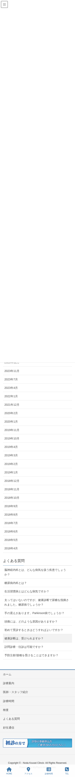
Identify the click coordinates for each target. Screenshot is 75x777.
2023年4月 (11, 387)
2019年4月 (11, 446)
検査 (6, 709)
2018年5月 (11, 540)
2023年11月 (11, 371)
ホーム (7, 674)
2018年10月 (11, 497)
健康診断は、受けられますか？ (24, 638)
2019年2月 (11, 464)
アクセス (28, 771)
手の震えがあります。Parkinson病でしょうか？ (34, 613)
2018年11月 (11, 489)
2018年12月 (11, 480)
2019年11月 (11, 430)
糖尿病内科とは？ (15, 583)
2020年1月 (11, 421)
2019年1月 (11, 472)
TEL (67, 771)
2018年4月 (11, 548)
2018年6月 (11, 531)
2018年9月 (11, 506)
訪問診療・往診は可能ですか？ (24, 646)
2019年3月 (11, 455)
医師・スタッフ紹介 (15, 692)
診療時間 (8, 701)
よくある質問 (11, 718)
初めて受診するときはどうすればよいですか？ (33, 630)
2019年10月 (11, 438)
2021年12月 (11, 404)
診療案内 (8, 683)
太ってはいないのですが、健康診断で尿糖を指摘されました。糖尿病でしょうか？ (36, 602)
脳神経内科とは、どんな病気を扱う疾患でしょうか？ (35, 572)
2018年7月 (11, 523)
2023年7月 (11, 379)
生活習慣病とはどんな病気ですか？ (26, 591)
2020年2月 (11, 413)
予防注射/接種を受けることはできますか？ (31, 655)
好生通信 (8, 727)
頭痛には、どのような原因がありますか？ (31, 621)
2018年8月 (11, 514)
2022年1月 (11, 396)
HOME (9, 771)
